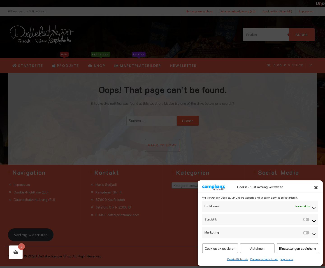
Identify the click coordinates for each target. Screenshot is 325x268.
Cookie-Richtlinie (237, 259)
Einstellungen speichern (297, 248)
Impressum (287, 259)
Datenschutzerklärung (264, 259)
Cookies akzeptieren (220, 248)
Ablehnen (257, 248)
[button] (316, 187)
